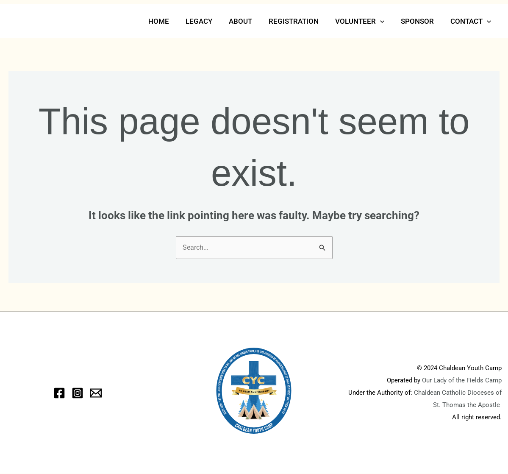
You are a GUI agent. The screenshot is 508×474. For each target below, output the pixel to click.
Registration (301, 21)
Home (172, 21)
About (250, 21)
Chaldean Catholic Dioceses (455, 393)
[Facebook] (59, 393)
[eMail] (96, 393)
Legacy (210, 21)
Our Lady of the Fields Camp (462, 381)
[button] (385, 21)
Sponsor (420, 21)
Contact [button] (472, 21)
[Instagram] (77, 393)
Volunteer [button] (365, 21)
